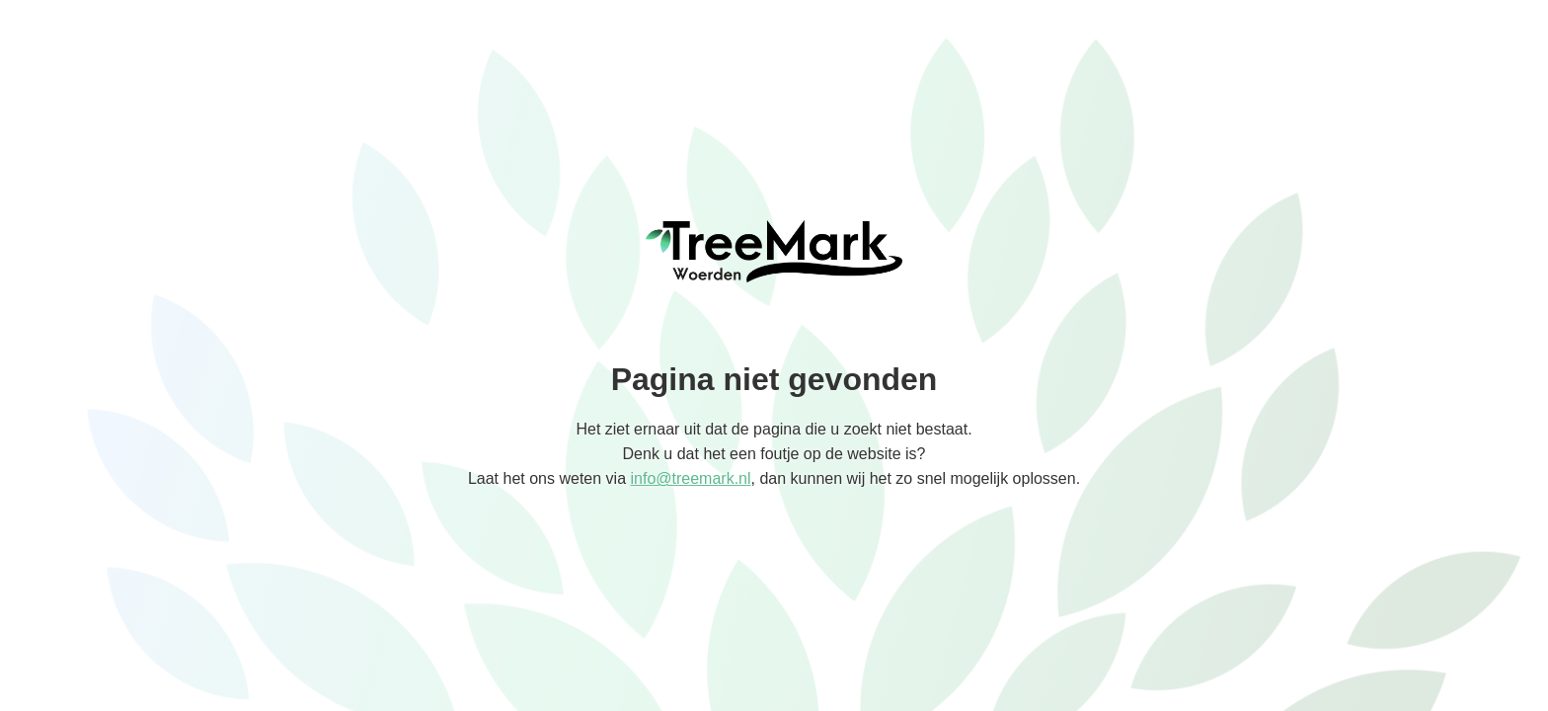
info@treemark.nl (690, 478)
